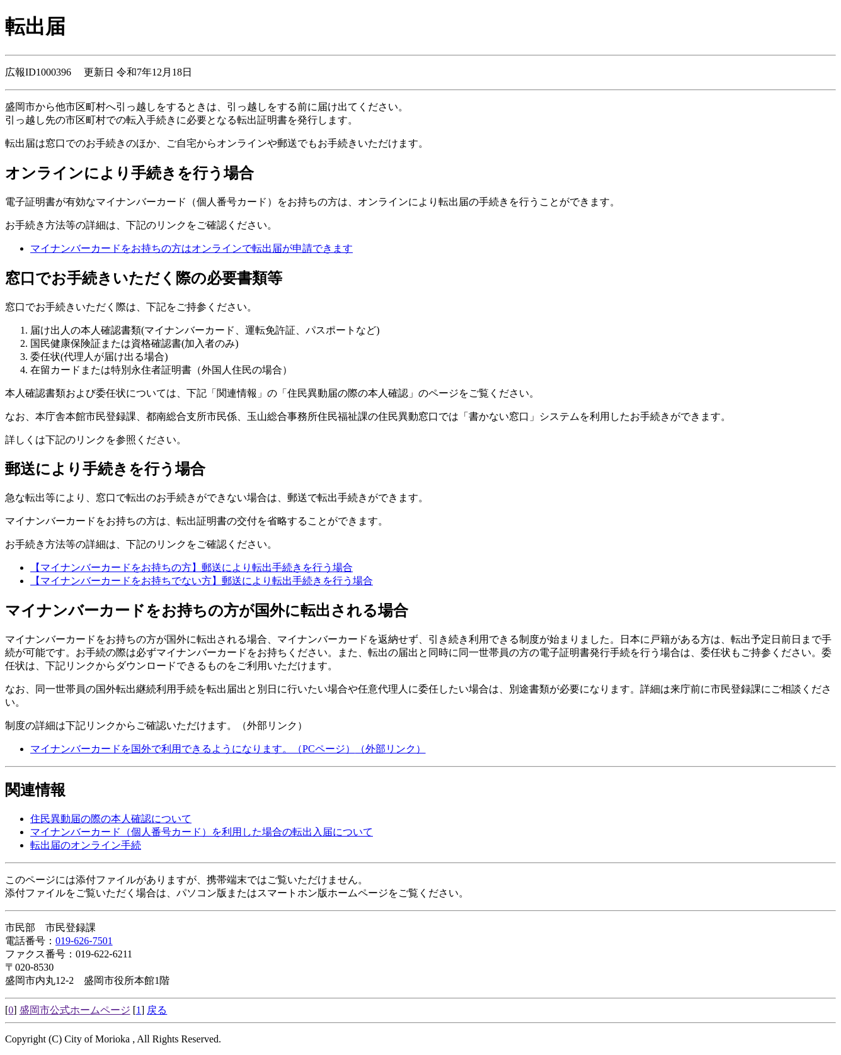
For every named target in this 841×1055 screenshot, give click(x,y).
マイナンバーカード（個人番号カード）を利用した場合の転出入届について (201, 832)
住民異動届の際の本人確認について (111, 818)
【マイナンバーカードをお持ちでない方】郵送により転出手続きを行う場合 (201, 580)
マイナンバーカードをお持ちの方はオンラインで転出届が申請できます (191, 248)
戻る (157, 1010)
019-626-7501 (84, 940)
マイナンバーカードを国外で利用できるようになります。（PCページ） (228, 748)
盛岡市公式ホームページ (75, 1010)
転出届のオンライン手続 (85, 845)
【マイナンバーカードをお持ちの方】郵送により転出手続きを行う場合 (191, 567)
